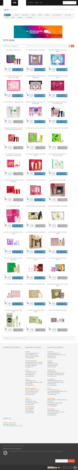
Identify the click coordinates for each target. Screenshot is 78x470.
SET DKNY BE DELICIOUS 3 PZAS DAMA (58, 128)
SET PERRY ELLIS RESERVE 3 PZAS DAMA (13, 310)
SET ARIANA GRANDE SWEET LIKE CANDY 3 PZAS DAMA (13, 76)
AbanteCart (72, 466)
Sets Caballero (56, 15)
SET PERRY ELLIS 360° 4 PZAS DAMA (35, 284)
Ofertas (20, 17)
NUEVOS (16, 15)
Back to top (75, 467)
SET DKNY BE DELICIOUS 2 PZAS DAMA (35, 128)
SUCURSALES (29, 17)
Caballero (24, 15)
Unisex (39, 15)
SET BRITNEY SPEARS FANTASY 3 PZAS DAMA (57, 76)
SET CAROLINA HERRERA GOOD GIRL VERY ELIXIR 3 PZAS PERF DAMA (13, 128)
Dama (33, 15)
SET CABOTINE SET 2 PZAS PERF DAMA (13, 102)
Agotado (19, 121)
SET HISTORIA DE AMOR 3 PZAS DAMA (57, 206)
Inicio (8, 15)
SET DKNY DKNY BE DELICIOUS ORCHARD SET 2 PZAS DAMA (13, 154)
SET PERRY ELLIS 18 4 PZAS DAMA (13, 284)
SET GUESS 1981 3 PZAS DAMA (57, 180)
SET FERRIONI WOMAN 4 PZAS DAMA (35, 180)
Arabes (46, 15)
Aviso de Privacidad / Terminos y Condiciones (64, 9)
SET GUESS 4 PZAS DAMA (13, 206)
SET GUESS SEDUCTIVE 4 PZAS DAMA (35, 206)
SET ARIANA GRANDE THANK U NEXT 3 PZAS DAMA (35, 76)
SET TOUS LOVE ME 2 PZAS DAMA (57, 310)
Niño (6, 17)
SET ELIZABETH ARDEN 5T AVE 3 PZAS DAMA (35, 154)
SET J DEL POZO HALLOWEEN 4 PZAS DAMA (13, 232)
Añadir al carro (17, 69)
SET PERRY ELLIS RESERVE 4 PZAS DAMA (35, 310)
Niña (12, 17)
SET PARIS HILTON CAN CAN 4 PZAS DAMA (35, 258)
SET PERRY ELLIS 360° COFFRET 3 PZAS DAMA (58, 284)
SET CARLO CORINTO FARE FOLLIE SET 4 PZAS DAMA (35, 102)
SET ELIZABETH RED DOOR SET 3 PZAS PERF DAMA (13, 180)
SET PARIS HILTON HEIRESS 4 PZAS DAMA (58, 258)
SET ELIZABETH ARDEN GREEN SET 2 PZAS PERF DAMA (57, 154)
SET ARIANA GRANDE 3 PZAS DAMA (35, 50)
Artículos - (12, 10)
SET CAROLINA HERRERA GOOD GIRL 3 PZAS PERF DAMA (57, 102)
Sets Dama (67, 15)
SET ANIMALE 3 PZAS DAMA (13, 50)
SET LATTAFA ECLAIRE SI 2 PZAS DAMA (35, 232)
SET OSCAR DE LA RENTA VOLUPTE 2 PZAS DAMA (13, 258)
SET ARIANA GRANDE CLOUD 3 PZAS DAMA (57, 50)
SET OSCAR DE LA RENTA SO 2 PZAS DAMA (57, 232)
